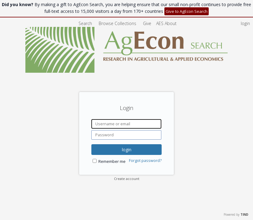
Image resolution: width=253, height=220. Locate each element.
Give (147, 23)
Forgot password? (145, 160)
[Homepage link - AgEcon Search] (126, 71)
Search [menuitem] (85, 23)
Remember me (112, 161)
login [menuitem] (245, 23)
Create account (126, 178)
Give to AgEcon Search (186, 11)
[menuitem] (166, 23)
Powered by (236, 214)
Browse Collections (118, 23)
